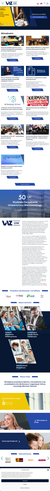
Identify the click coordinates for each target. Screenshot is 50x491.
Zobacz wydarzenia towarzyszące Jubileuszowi (25, 210)
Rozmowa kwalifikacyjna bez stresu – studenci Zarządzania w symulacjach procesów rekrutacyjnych (11, 49)
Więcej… (45, 285)
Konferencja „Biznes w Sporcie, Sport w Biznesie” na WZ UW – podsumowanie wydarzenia (37, 137)
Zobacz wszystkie (25, 184)
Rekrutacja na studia (40, 421)
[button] (48, 469)
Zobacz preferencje (25, 488)
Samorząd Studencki (11, 441)
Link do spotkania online (38, 17)
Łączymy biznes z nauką (11, 398)
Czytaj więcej (13, 60)
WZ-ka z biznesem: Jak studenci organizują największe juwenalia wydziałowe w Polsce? (10, 79)
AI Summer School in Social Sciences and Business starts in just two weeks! (12, 108)
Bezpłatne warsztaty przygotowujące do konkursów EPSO (11, 167)
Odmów (25, 484)
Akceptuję (25, 480)
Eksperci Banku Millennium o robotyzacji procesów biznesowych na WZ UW (37, 48)
